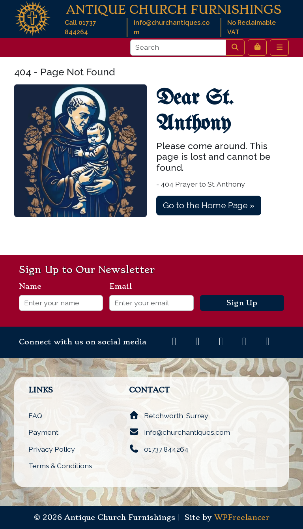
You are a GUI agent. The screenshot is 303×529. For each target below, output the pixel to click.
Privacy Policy (51, 449)
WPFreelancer (241, 517)
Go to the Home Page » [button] (208, 205)
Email (123, 286)
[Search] (178, 47)
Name (33, 286)
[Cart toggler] (257, 47)
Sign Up (241, 303)
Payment (43, 432)
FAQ (35, 415)
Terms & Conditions (60, 466)
